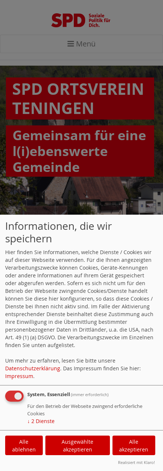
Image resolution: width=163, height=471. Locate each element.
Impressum (19, 376)
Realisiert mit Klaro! (136, 462)
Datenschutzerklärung (32, 368)
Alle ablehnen (24, 445)
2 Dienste (41, 421)
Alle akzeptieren (133, 445)
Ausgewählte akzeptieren (77, 445)
